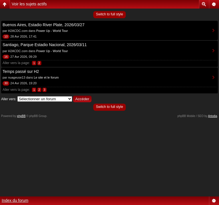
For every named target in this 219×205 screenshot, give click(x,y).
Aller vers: (8, 99)
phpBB (21, 116)
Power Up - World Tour (52, 30)
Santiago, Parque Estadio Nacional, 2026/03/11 (45, 44)
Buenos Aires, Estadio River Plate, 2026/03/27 (43, 24)
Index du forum (15, 200)
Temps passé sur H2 (21, 71)
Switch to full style (109, 14)
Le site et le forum (46, 77)
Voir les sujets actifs (29, 4)
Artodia (212, 116)
